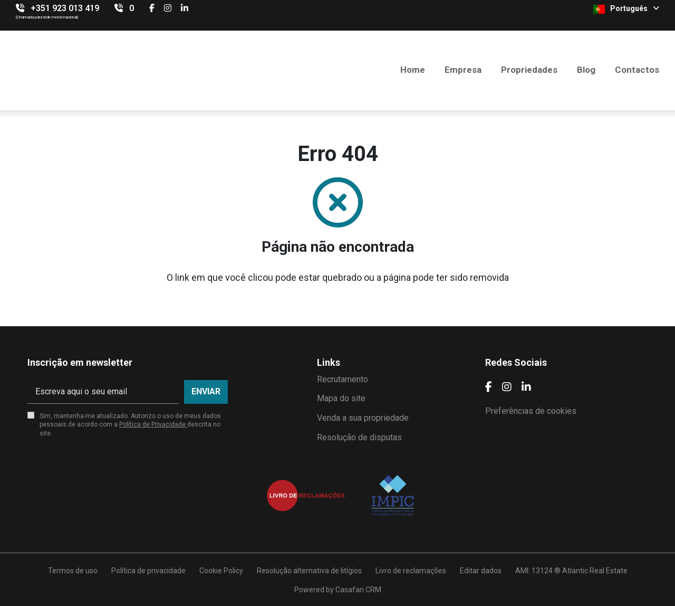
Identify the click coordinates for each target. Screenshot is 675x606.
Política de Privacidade (153, 424)
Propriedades (529, 69)
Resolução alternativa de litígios (309, 570)
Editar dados (481, 570)
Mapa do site (341, 398)
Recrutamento (342, 379)
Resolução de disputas (359, 437)
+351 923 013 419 (65, 8)
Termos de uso (73, 570)
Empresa (463, 69)
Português (626, 9)
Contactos (637, 69)
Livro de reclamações (410, 570)
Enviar (205, 391)
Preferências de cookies (530, 411)
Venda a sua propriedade (363, 418)
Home (412, 69)
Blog (586, 69)
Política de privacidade (148, 570)
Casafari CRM (358, 589)
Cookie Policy (221, 570)
